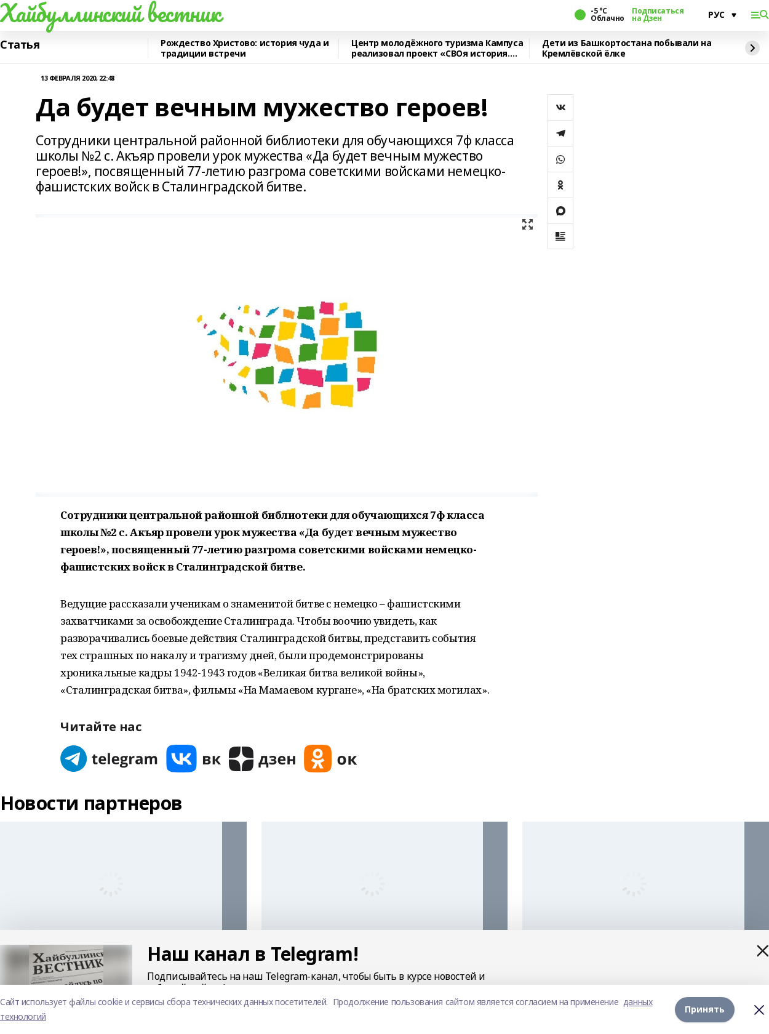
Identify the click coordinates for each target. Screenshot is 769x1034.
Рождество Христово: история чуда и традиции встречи (245, 48)
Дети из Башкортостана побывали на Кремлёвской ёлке (626, 48)
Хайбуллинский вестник (110, 13)
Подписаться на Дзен (657, 14)
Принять (705, 1009)
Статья (19, 45)
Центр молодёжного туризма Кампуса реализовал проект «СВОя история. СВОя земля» (437, 48)
